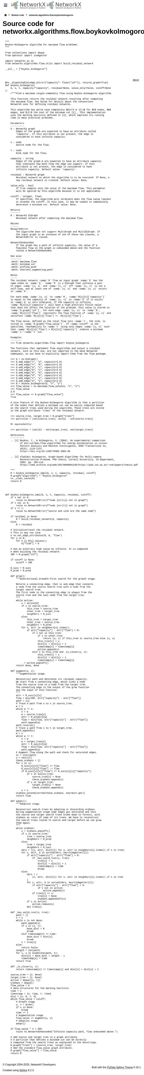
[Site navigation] (6, 5)
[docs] (136, 80)
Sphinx (23, 1070)
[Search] (140, 5)
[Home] (5, 15)
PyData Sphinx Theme (120, 1067)
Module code (17, 15)
